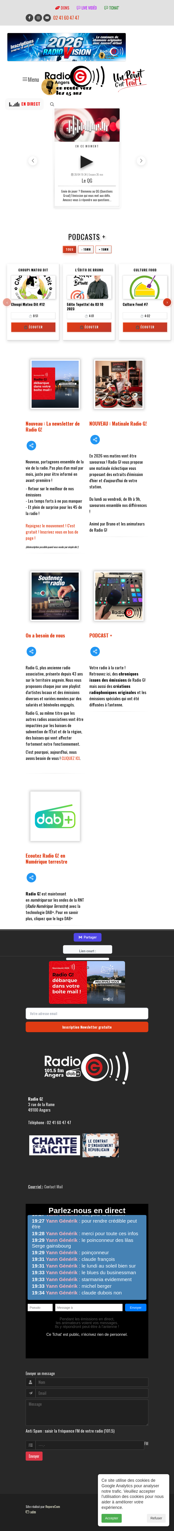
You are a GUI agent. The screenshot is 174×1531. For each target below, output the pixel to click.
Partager (87, 937)
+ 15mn (103, 249)
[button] (141, 160)
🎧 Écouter (33, 327)
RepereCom (52, 1506)
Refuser (156, 1518)
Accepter (111, 1518)
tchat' (111, 8)
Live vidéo (87, 8)
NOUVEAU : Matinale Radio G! (118, 423)
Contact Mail (53, 1187)
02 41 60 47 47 (66, 17)
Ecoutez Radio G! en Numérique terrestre (46, 858)
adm (31, 1511)
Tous (69, 249)
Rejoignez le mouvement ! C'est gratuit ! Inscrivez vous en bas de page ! (52, 531)
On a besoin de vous (45, 635)
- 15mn (86, 249)
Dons (62, 8)
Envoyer (34, 1456)
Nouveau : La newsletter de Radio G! (53, 426)
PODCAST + (100, 635)
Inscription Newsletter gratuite (87, 1027)
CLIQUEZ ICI (71, 758)
